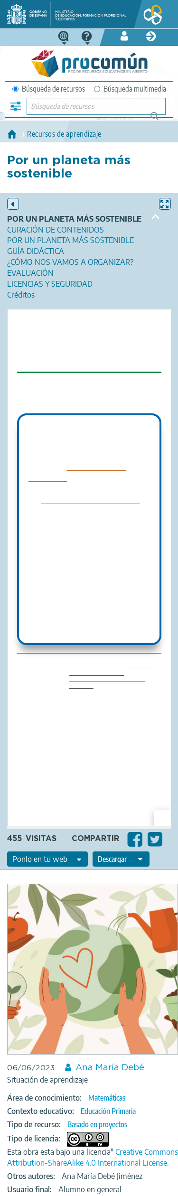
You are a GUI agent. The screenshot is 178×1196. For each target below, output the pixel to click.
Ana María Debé (109, 1068)
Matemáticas (106, 1098)
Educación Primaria (108, 1111)
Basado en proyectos (97, 1124)
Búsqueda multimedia (130, 88)
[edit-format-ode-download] (121, 859)
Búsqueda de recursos (48, 88)
